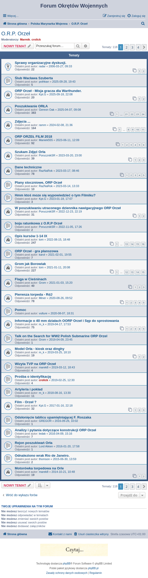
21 (126, 114)
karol (42, 254)
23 (137, 114)
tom (41, 239)
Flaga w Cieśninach (30, 279)
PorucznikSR (47, 155)
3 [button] (132, 47)
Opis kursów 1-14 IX (31, 236)
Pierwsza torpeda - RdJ (33, 294)
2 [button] (127, 47)
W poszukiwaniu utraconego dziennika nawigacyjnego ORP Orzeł (68, 208)
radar (42, 66)
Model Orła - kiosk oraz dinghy (39, 349)
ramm (42, 125)
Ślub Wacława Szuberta (34, 78)
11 (143, 129)
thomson (44, 459)
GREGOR (45, 420)
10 (137, 129)
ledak (42, 433)
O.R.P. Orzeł (15, 33)
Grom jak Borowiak (30, 264)
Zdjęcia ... (22, 121)
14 (132, 244)
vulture (43, 313)
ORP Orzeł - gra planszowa (36, 251)
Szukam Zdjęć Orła (30, 152)
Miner (42, 298)
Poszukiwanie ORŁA (31, 106)
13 (126, 244)
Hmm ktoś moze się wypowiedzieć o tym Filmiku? (55, 195)
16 (143, 244)
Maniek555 (46, 140)
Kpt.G (42, 94)
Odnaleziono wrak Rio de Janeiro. (42, 455)
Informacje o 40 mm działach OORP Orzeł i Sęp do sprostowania (67, 321)
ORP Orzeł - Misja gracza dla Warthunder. (48, 91)
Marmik (25, 39)
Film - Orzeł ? (26, 402)
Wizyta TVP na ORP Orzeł (35, 364)
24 (143, 114)
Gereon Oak (46, 109)
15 (137, 244)
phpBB (67, 563)
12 (126, 272)
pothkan (44, 81)
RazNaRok (46, 170)
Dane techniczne (28, 167)
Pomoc (20, 310)
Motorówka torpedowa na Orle (39, 468)
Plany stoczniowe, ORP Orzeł (38, 182)
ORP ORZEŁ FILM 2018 (33, 136)
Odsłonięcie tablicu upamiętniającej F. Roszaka (53, 417)
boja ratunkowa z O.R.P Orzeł (38, 223)
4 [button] (138, 47)
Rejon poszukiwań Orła (33, 443)
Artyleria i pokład (29, 389)
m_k (41, 324)
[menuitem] (136, 16)
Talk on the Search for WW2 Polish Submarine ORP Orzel (61, 336)
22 (132, 114)
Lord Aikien (46, 446)
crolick (36, 39)
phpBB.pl (93, 568)
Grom (42, 282)
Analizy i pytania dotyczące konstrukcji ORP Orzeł (55, 430)
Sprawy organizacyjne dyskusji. (40, 63)
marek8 (43, 367)
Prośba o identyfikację (33, 376)
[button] (144, 47)
